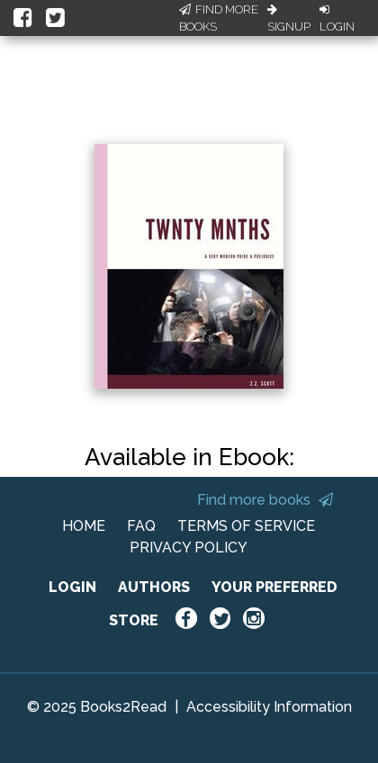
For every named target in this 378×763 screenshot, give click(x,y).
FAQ (141, 525)
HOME (83, 525)
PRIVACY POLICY (189, 547)
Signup (288, 19)
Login (337, 19)
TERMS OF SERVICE (246, 525)
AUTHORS (154, 587)
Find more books (265, 499)
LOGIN (72, 587)
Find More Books (218, 18)
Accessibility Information (269, 706)
